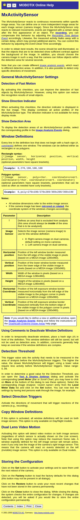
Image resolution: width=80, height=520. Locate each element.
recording (61, 32)
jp (73, 511)
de (56, 511)
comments (7, 146)
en (60, 511)
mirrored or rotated (53, 210)
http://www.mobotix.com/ (44, 518)
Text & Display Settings (34, 381)
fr (67, 511)
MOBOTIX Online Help (36, 5)
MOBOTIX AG (18, 518)
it (70, 511)
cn (52, 511)
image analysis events (52, 65)
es (64, 511)
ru (77, 511)
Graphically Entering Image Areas (26, 328)
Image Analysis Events (49, 130)
